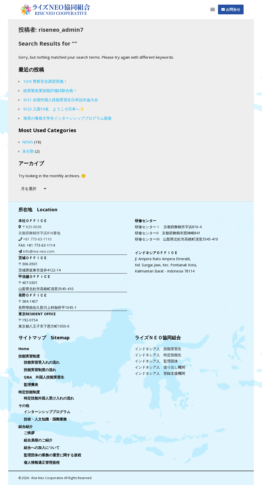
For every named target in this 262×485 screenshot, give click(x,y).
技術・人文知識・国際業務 (45, 419)
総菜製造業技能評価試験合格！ (50, 90)
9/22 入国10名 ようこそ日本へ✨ (53, 108)
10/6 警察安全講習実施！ (45, 81)
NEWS (27, 141)
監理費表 (31, 384)
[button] (212, 10)
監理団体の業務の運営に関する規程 (52, 454)
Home (23, 348)
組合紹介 (25, 426)
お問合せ (230, 9)
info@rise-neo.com (36, 251)
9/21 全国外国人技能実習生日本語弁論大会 (60, 99)
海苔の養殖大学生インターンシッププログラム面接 (67, 118)
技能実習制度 (29, 356)
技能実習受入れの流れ (42, 362)
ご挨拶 (29, 432)
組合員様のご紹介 (38, 440)
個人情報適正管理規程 (42, 462)
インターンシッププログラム (47, 411)
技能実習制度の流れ (40, 369)
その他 (23, 405)
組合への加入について (42, 447)
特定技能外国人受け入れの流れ (49, 398)
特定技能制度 (29, 391)
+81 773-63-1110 (34, 239)
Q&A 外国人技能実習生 (44, 377)
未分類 (28, 151)
